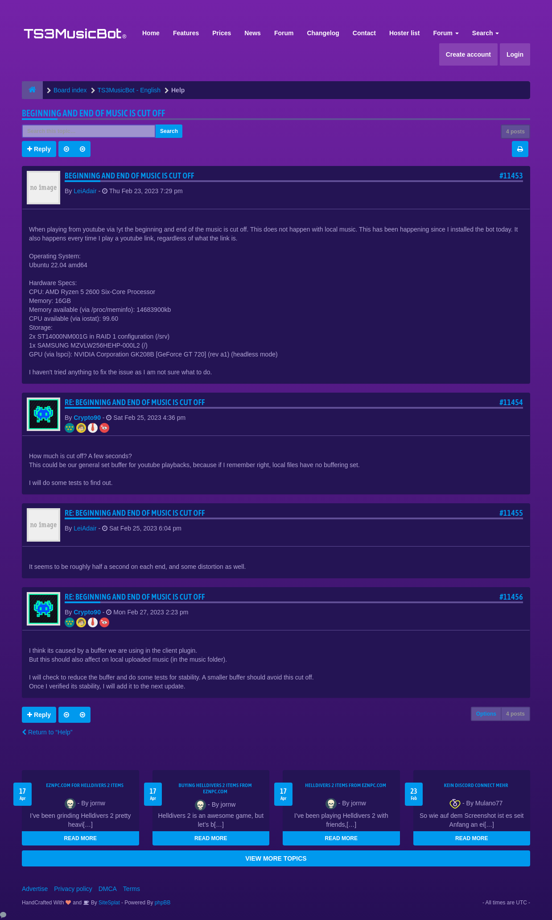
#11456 (511, 596)
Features (186, 33)
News (252, 33)
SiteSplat (108, 902)
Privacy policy (73, 888)
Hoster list (404, 33)
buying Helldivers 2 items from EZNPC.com (215, 788)
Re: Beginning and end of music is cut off (135, 402)
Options (486, 714)
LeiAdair (85, 191)
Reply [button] (39, 149)
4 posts (515, 131)
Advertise (35, 888)
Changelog (323, 33)
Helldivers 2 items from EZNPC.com (345, 785)
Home (151, 33)
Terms (131, 888)
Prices (221, 33)
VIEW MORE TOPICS (275, 858)
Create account (468, 54)
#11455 (511, 513)
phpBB (163, 902)
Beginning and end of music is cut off (93, 113)
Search (485, 33)
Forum (284, 33)
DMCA (108, 888)
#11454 (511, 402)
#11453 (511, 175)
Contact (364, 33)
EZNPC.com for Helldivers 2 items (85, 785)
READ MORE (80, 838)
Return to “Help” (47, 732)
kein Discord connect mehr (476, 785)
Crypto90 (87, 417)
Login (515, 54)
